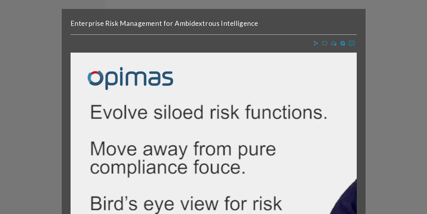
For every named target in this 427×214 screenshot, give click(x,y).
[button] (317, 43)
